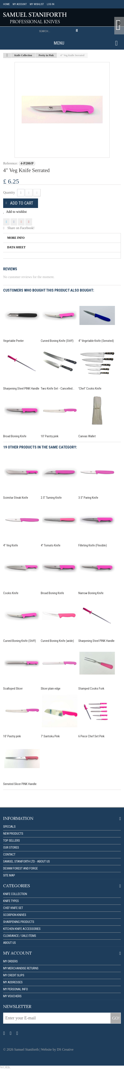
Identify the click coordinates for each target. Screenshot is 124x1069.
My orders (10, 961)
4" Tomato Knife (50, 545)
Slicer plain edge (50, 688)
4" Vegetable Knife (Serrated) (96, 341)
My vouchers (12, 996)
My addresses (13, 982)
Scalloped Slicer (13, 688)
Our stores (11, 847)
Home (6, 4)
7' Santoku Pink (50, 736)
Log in (50, 4)
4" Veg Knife (10, 545)
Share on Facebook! (20, 228)
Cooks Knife (10, 593)
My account (20, 4)
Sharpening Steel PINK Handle (21, 388)
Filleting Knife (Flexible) (92, 545)
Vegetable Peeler (13, 341)
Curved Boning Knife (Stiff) (57, 341)
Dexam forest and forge (20, 868)
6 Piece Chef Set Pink (91, 736)
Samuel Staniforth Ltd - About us (26, 861)
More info (16, 237)
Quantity (9, 192)
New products (13, 833)
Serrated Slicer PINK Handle (20, 784)
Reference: (10, 163)
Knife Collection (15, 894)
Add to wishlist (16, 211)
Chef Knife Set (13, 908)
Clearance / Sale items (19, 936)
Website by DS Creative (57, 1049)
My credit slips (13, 975)
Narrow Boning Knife (91, 593)
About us (9, 943)
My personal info (15, 989)
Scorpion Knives (14, 915)
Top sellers (11, 840)
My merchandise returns (20, 968)
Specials (9, 827)
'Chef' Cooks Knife (89, 388)
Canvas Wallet (87, 436)
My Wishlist (37, 4)
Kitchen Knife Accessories (22, 929)
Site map (9, 875)
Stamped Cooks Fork (91, 688)
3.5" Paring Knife (88, 498)
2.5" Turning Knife (51, 498)
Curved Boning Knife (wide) (57, 641)
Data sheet (16, 247)
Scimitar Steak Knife (15, 498)
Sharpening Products (18, 922)
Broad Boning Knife (14, 436)
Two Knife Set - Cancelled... (57, 388)
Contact (9, 854)
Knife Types (11, 901)
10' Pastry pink (50, 436)
